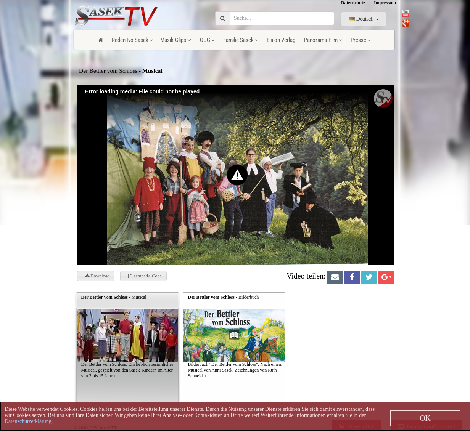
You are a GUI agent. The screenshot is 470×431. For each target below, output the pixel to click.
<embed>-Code (145, 276)
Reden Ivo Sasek (132, 40)
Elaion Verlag (281, 40)
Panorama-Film (323, 40)
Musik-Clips (175, 40)
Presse (360, 40)
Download (97, 276)
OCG (207, 40)
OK (425, 418)
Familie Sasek (240, 40)
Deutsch (364, 19)
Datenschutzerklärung (28, 421)
